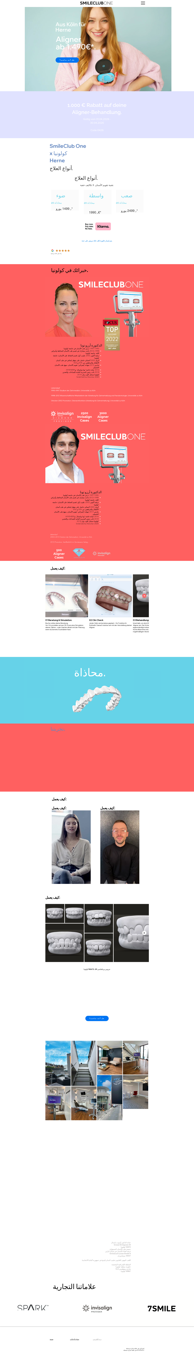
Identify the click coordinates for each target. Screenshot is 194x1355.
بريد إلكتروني (97, 1339)
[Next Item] (144, 596)
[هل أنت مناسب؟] (67, 60)
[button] (143, 3)
